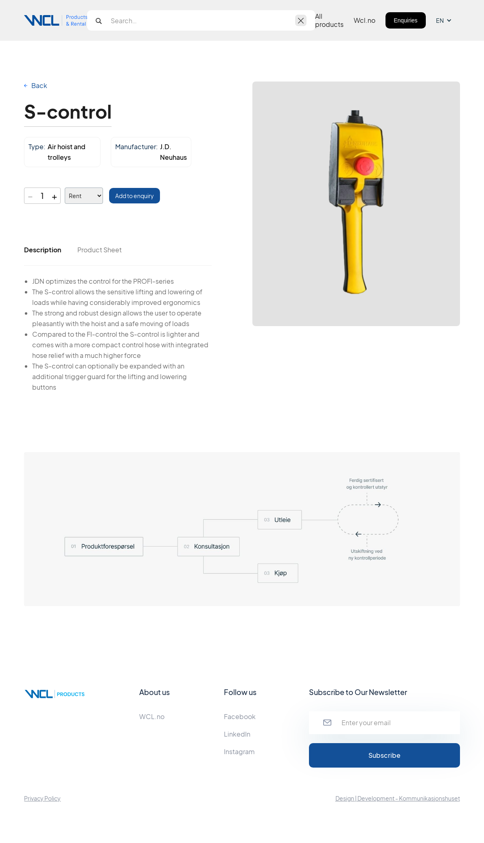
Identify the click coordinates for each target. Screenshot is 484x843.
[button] (448, 20)
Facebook (240, 716)
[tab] (42, 250)
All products (329, 20)
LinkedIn (237, 734)
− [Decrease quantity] (30, 195)
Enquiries (405, 20)
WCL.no (151, 716)
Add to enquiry (134, 195)
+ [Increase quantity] (54, 195)
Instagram (239, 751)
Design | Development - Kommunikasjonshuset (397, 798)
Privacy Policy (42, 798)
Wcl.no (364, 20)
